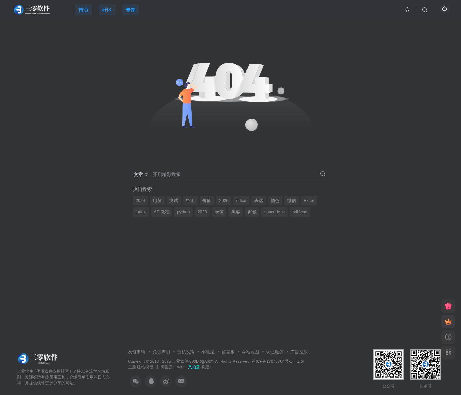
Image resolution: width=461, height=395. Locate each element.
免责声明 (161, 351)
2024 (140, 200)
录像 (219, 212)
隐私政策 (185, 351)
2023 (202, 212)
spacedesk (274, 212)
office (241, 200)
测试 (173, 200)
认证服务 (275, 351)
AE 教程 (161, 212)
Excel (309, 200)
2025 (224, 200)
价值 (206, 200)
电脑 (157, 200)
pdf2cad (299, 212)
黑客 (235, 212)
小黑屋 (208, 351)
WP (180, 367)
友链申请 (136, 351)
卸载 (252, 212)
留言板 (228, 351)
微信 (291, 200)
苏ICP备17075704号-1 (272, 361)
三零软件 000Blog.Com (193, 361)
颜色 (275, 200)
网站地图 (250, 351)
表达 (258, 200)
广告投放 (299, 351)
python (183, 212)
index (141, 212)
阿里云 (167, 367)
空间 (190, 200)
